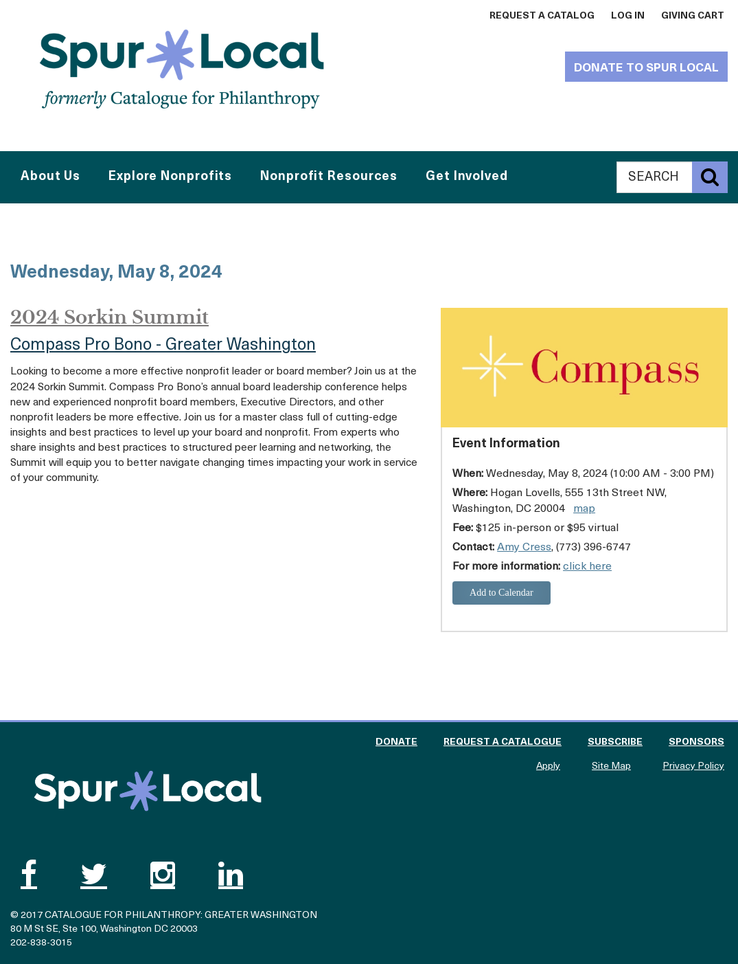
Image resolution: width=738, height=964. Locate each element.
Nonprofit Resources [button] (328, 176)
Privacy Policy (693, 766)
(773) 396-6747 (593, 547)
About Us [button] (50, 176)
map (584, 509)
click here (587, 566)
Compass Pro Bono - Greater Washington (163, 345)
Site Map (611, 766)
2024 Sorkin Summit (109, 317)
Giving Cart (692, 16)
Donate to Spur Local (646, 68)
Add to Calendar (501, 592)
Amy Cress (524, 547)
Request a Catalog (542, 16)
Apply (548, 766)
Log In (628, 16)
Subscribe (615, 742)
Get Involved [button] (467, 176)
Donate (396, 742)
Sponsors (696, 742)
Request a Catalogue (502, 742)
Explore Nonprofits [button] (170, 176)
